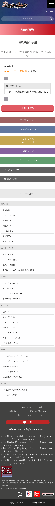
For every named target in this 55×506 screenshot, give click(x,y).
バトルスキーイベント (11, 343)
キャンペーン (8, 241)
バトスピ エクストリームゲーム (15, 356)
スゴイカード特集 (10, 260)
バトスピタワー (11, 169)
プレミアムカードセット (28, 140)
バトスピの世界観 (10, 395)
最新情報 (6, 210)
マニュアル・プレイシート (13, 294)
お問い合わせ (44, 407)
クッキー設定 (16, 415)
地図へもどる (27, 108)
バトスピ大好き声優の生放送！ (15, 390)
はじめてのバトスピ (25, 407)
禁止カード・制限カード (12, 299)
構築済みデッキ (28, 129)
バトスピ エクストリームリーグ (15, 361)
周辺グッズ (28, 151)
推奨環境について (15, 411)
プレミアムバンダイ (28, 160)
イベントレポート (10, 327)
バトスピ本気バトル (10, 372)
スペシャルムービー (10, 366)
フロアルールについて (11, 333)
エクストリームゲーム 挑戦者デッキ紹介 (19, 270)
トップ (8, 407)
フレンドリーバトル (10, 322)
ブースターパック (28, 120)
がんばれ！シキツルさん (12, 377)
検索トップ (10, 71)
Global (51, 12)
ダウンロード (8, 288)
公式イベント (8, 312)
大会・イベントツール (11, 338)
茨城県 (23, 71)
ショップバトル (9, 317)
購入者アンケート (10, 236)
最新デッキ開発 (9, 265)
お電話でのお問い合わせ (37, 411)
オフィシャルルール (10, 283)
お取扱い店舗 (10, 179)
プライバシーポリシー (36, 415)
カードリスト (8, 254)
